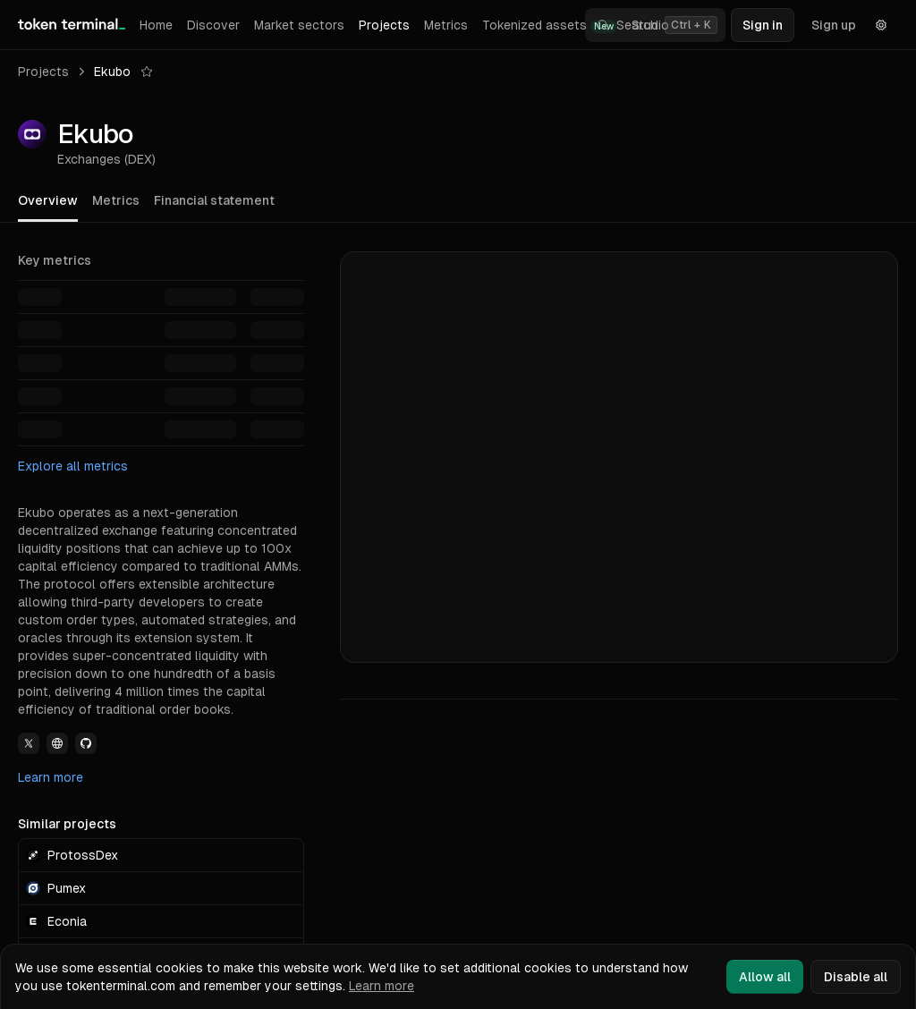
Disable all (855, 977)
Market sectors (299, 25)
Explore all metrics (73, 466)
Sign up (833, 25)
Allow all (765, 977)
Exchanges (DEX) (106, 159)
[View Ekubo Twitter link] (28, 743)
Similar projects (67, 824)
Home (156, 25)
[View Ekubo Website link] (57, 743)
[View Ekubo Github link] (86, 743)
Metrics (446, 25)
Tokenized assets (549, 25)
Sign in (762, 25)
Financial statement (214, 200)
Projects (384, 25)
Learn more (50, 777)
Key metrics (54, 260)
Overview (48, 200)
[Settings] (881, 25)
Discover (213, 25)
